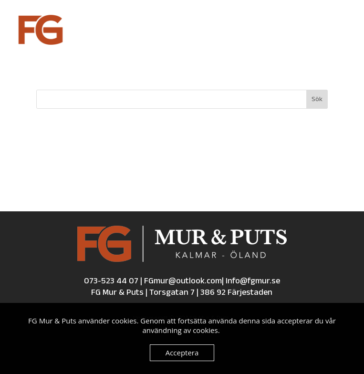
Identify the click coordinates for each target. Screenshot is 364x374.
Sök (317, 99)
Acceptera (182, 352)
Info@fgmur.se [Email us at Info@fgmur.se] (253, 281)
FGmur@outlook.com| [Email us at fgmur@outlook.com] (185, 281)
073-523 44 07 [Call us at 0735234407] (111, 281)
